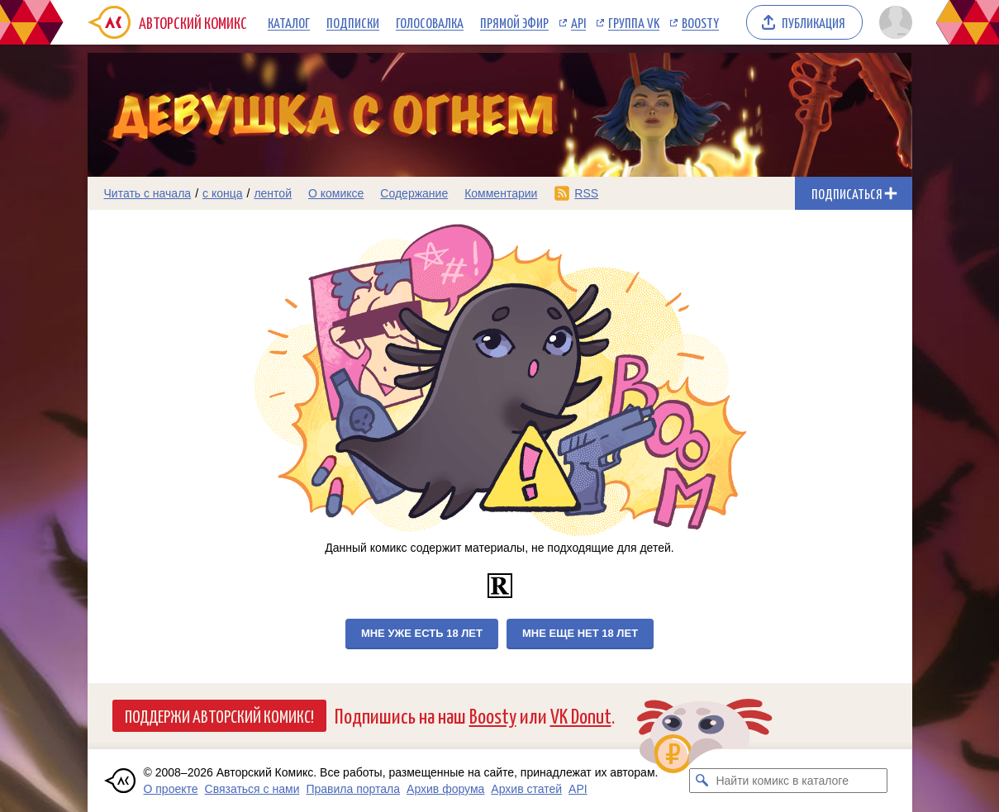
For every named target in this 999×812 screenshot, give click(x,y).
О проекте (171, 788)
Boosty (700, 22)
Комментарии (500, 193)
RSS (586, 193)
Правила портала (353, 788)
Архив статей (526, 788)
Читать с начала (148, 193)
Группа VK (633, 22)
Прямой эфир (514, 22)
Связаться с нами (252, 788)
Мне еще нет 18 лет (580, 633)
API (578, 22)
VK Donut (580, 715)
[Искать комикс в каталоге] (701, 780)
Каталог (289, 22)
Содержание (414, 193)
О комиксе (336, 193)
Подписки (352, 22)
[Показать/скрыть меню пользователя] (892, 22)
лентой (273, 193)
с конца (222, 193)
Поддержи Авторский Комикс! (219, 715)
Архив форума (445, 788)
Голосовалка (430, 22)
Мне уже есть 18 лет (422, 633)
